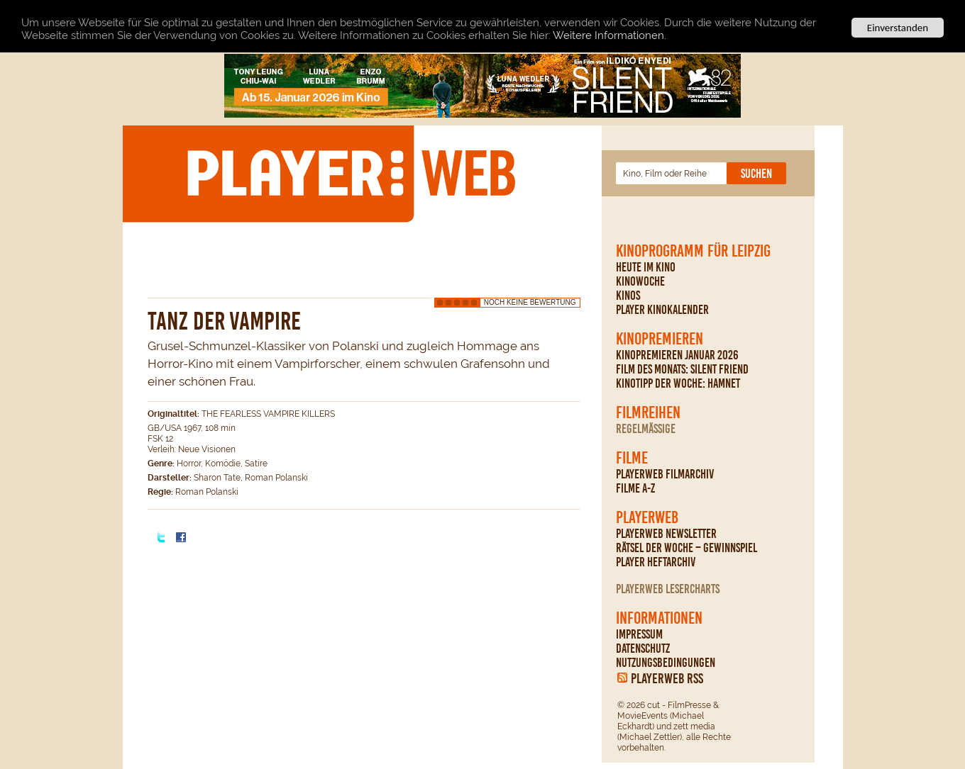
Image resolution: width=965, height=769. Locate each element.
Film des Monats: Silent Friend (682, 369)
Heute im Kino (646, 267)
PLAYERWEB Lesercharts (667, 589)
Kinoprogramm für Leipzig (693, 250)
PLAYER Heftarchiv (655, 562)
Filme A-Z (635, 488)
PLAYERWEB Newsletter (666, 533)
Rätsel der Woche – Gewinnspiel (686, 547)
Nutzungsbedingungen (665, 662)
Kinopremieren (659, 338)
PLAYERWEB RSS (667, 678)
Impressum (639, 634)
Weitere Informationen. (609, 34)
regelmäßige (646, 428)
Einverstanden (897, 27)
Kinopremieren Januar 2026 (677, 355)
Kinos (628, 295)
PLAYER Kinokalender (662, 309)
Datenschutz (643, 648)
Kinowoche (640, 281)
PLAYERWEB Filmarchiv (665, 474)
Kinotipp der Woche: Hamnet (678, 383)
